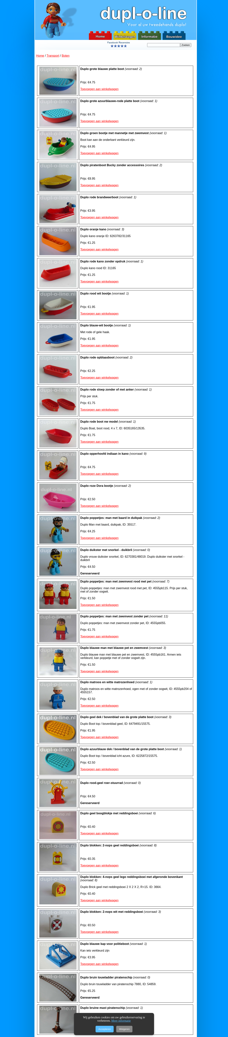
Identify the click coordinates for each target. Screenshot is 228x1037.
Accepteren (104, 1029)
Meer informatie (121, 1020)
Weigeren (124, 1029)
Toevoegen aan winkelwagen (99, 89)
